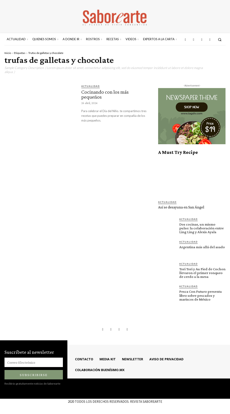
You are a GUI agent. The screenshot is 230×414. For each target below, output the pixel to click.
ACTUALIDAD (90, 86)
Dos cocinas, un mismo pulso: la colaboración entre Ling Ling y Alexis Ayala (201, 228)
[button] (220, 39)
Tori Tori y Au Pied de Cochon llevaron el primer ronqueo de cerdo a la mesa (202, 273)
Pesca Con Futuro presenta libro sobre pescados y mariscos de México (200, 295)
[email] (33, 362)
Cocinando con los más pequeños (105, 94)
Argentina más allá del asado (202, 247)
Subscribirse (34, 374)
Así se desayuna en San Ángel (181, 207)
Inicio (7, 53)
